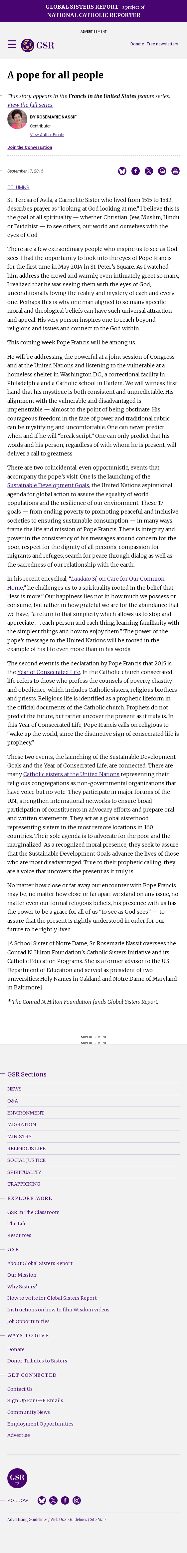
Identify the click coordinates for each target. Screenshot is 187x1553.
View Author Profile (47, 134)
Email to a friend (162, 171)
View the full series (30, 104)
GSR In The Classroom (33, 1212)
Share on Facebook (135, 171)
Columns (18, 187)
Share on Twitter (149, 171)
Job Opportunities (28, 1321)
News (14, 1089)
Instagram (77, 1500)
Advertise (18, 1435)
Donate (137, 43)
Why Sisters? (22, 1287)
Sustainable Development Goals (48, 485)
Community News (28, 1412)
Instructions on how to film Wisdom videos (58, 1310)
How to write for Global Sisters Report (52, 1298)
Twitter (53, 1500)
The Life (17, 1224)
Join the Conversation (29, 147)
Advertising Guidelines (27, 1519)
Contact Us (20, 1389)
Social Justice (26, 1160)
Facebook (65, 1500)
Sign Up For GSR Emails (35, 1400)
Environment (25, 1113)
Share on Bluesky (122, 171)
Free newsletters (162, 43)
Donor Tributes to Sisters (37, 1361)
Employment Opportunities (40, 1424)
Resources (19, 1235)
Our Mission (22, 1275)
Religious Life (26, 1149)
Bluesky (42, 1500)
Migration (21, 1125)
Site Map (97, 1519)
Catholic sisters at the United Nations (71, 774)
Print (175, 171)
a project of (95, 11)
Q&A (12, 1101)
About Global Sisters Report (40, 1263)
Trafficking (23, 1184)
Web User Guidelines (69, 1519)
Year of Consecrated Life (48, 672)
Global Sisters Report (17, 1478)
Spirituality (24, 1172)
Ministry (19, 1137)
